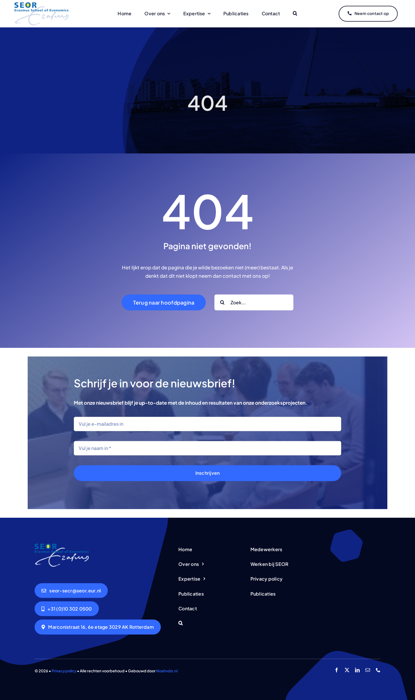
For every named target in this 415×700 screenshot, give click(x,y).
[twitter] (347, 670)
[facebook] (336, 670)
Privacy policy (64, 671)
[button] (295, 14)
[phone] (378, 670)
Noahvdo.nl (167, 671)
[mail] (367, 670)
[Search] (222, 302)
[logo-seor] (41, 4)
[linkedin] (357, 670)
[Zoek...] (253, 302)
